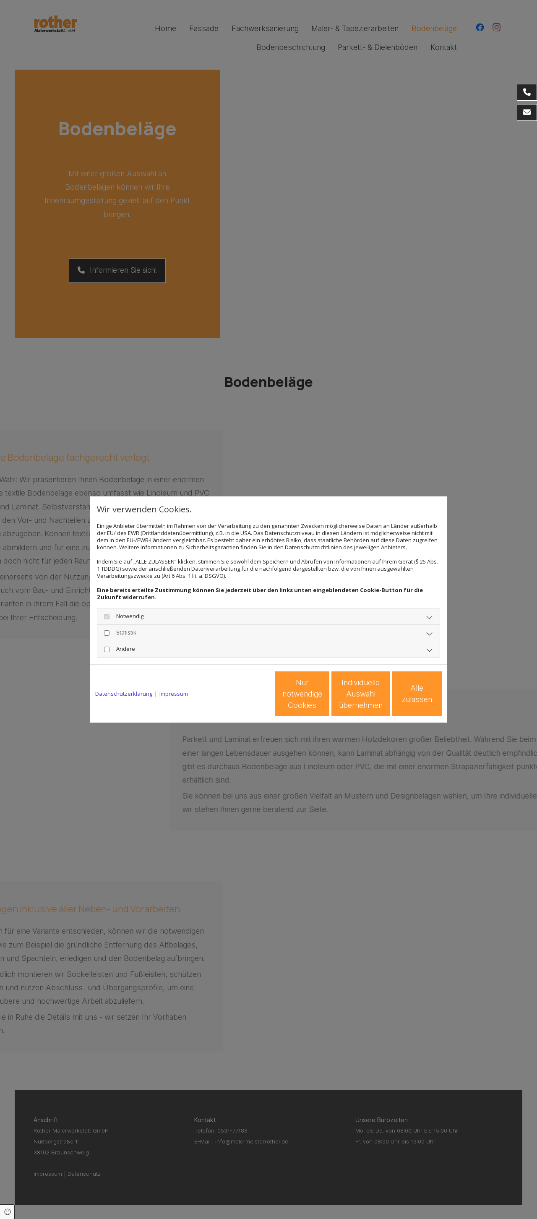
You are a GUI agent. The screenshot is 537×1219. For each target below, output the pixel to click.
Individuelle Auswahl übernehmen (323, 694)
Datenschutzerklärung (123, 693)
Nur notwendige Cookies (243, 694)
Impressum (173, 693)
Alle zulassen (403, 693)
